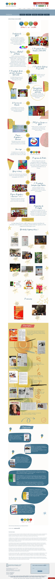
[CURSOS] (33, 9)
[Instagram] (34, 6)
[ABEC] (24, 9)
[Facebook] (37, 6)
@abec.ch (12, 573)
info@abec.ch (11, 569)
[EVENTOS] (29, 9)
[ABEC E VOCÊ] (38, 9)
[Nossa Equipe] (34, 15)
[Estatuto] (40, 15)
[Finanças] (47, 15)
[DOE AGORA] (41, 6)
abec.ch (11, 574)
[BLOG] (42, 9)
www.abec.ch (12, 572)
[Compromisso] (22, 15)
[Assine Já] (39, 571)
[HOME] (19, 9)
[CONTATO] (47, 9)
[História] (28, 15)
